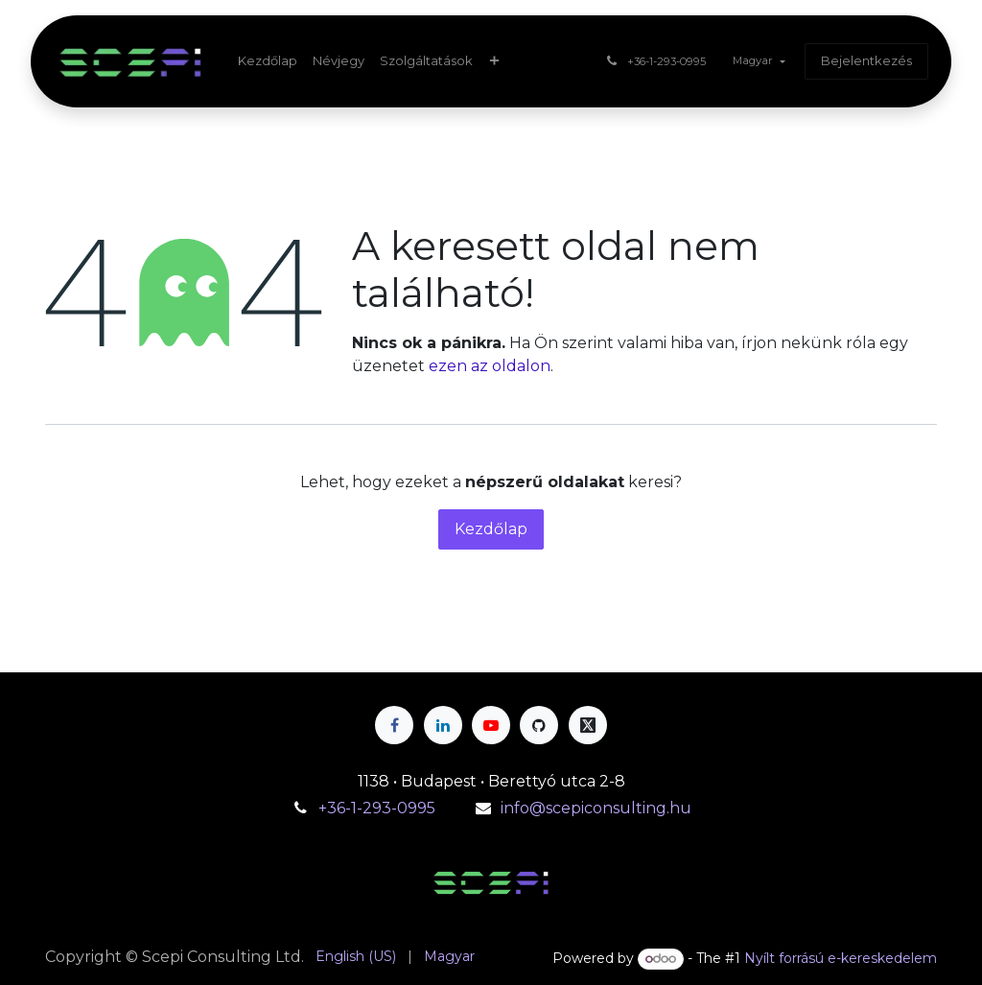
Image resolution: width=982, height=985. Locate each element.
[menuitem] (267, 61)
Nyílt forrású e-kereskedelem (840, 958)
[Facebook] (394, 725)
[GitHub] (539, 725)
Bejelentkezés (866, 60)
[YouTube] (491, 725)
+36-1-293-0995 (378, 808)
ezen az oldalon (489, 366)
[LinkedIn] (443, 725)
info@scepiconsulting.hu (596, 808)
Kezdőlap (491, 529)
